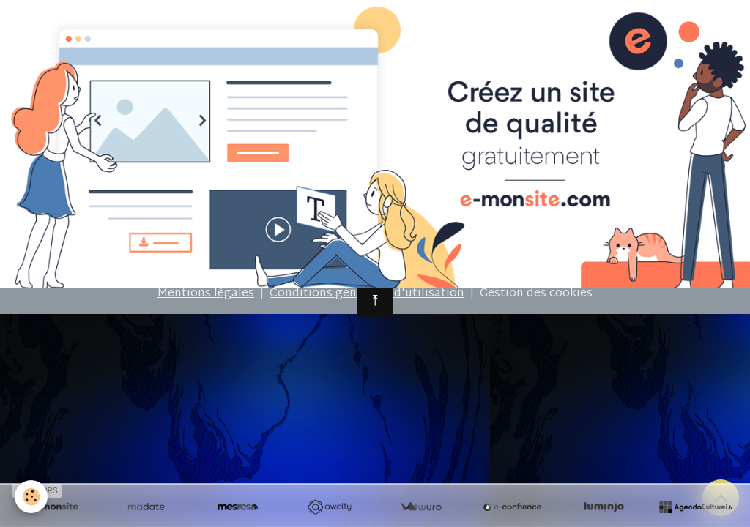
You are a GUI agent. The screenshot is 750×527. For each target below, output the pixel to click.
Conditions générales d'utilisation (367, 293)
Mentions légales (205, 293)
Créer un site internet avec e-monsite (260, 228)
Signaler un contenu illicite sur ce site (489, 228)
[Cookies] (31, 496)
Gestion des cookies (536, 294)
